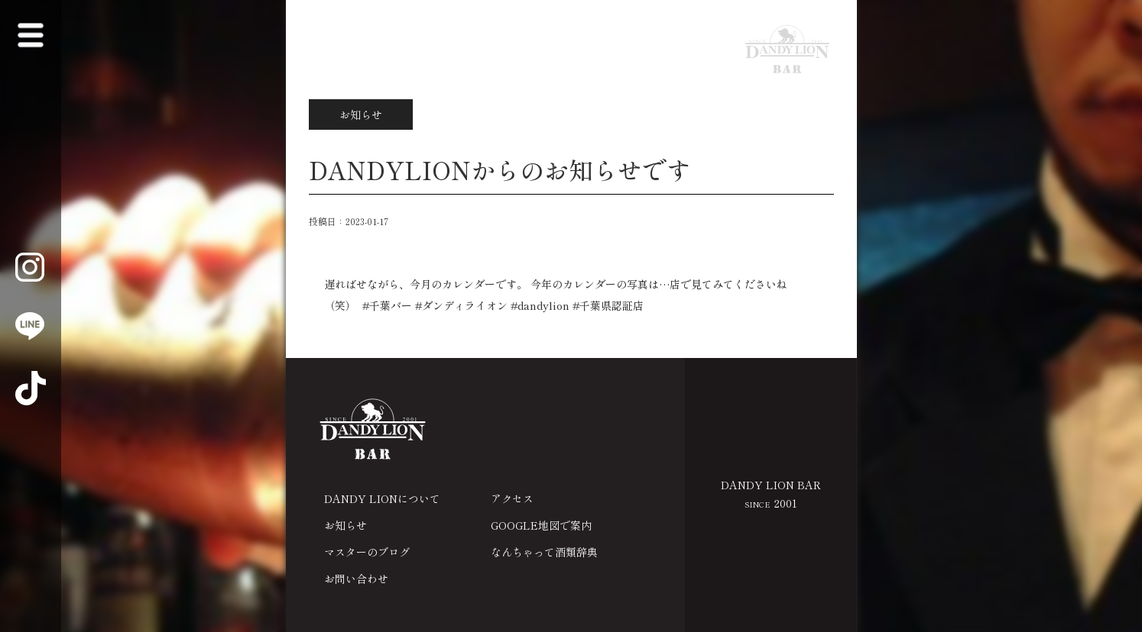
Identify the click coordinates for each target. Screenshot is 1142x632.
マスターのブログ (367, 551)
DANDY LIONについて (382, 498)
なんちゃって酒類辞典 (544, 551)
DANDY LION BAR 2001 (771, 494)
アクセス (512, 498)
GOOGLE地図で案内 (541, 525)
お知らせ (345, 525)
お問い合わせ (356, 578)
